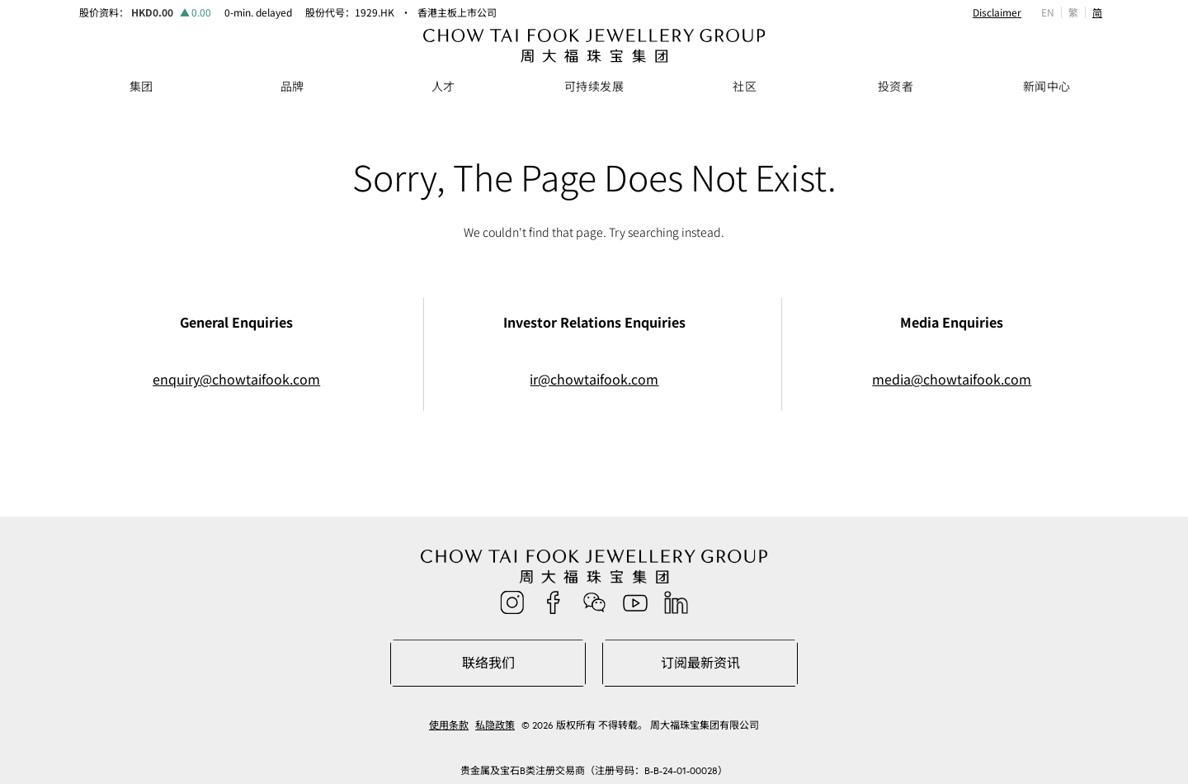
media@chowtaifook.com (951, 379)
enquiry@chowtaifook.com (236, 379)
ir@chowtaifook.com (594, 379)
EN (1047, 12)
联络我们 (488, 662)
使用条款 (449, 725)
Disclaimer (997, 12)
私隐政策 (495, 725)
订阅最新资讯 (700, 662)
